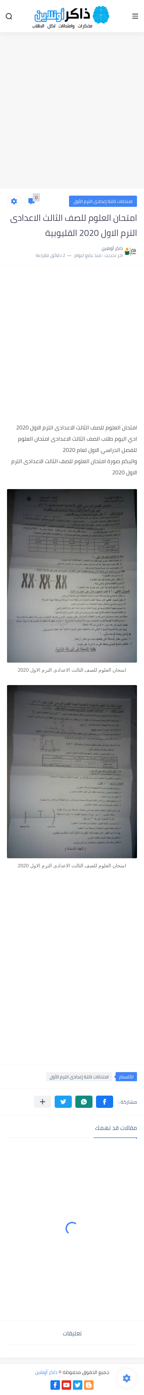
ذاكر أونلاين (46, 1372)
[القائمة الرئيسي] (135, 16)
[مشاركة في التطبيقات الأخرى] (42, 1102)
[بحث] (9, 16)
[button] (104, 1102)
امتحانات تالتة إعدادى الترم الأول (103, 201)
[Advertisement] (72, 111)
